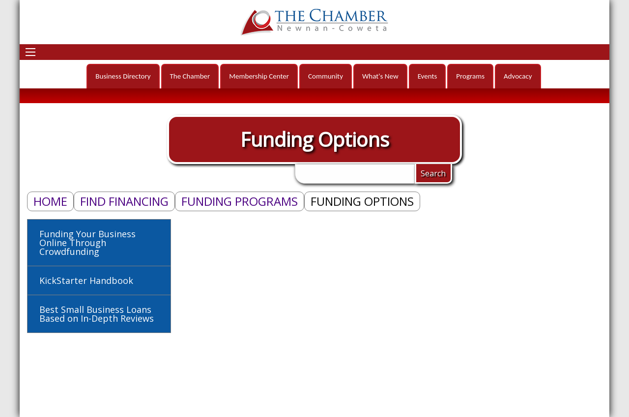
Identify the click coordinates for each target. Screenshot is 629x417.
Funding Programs (239, 201)
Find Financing (124, 201)
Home (50, 201)
